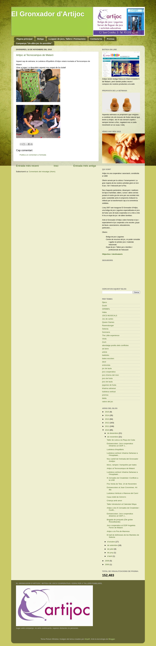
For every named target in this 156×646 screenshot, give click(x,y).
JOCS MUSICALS (109, 316)
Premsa (110, 39)
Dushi (104, 306)
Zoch (104, 342)
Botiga (40, 39)
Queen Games (108, 322)
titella (104, 398)
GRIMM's (106, 309)
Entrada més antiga (84, 165)
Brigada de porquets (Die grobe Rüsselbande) (120, 521)
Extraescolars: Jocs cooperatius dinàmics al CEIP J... (120, 515)
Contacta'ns (96, 39)
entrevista (106, 365)
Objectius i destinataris (112, 254)
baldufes (105, 355)
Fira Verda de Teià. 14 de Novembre (122, 484)
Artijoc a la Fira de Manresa (118, 531)
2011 (107, 426)
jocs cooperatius (109, 372)
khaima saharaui (109, 388)
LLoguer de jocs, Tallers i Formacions (67, 39)
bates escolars (108, 358)
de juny (110, 553)
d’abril (110, 556)
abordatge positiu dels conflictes (115, 345)
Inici (56, 165)
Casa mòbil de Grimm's (116, 497)
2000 (107, 564)
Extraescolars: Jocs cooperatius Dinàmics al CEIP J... (120, 444)
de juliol (110, 549)
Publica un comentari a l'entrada (33, 155)
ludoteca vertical (109, 392)
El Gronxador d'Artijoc (47, 14)
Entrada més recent (27, 165)
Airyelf (87, 639)
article (104, 352)
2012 (107, 423)
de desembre (113, 433)
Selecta (105, 329)
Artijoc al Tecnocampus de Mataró (34, 55)
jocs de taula (107, 382)
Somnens (106, 332)
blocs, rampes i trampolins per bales (122, 465)
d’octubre (111, 542)
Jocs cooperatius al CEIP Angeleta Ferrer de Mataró (121, 526)
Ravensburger (108, 325)
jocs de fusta (107, 378)
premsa (105, 395)
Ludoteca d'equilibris (115, 449)
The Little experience (110, 335)
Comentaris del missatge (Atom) (42, 172)
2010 (107, 430)
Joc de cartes (107, 319)
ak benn (105, 349)
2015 (107, 412)
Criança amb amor (114, 501)
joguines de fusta (109, 385)
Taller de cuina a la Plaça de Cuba (121, 440)
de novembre (113, 437)
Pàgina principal (25, 39)
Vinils (104, 339)
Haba (104, 312)
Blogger (112, 639)
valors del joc (107, 402)
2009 (107, 561)
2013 (107, 419)
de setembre (112, 545)
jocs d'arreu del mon (110, 375)
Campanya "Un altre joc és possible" (34, 43)
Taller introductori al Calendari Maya (121, 504)
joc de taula (107, 368)
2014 (107, 415)
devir (104, 362)
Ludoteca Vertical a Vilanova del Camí (122, 493)
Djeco (104, 302)
